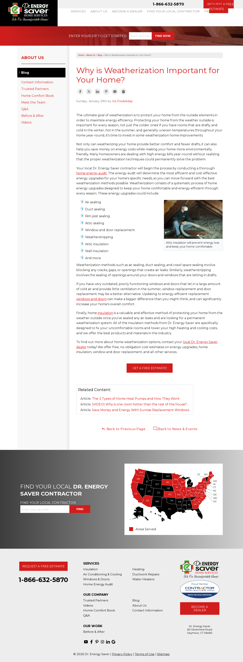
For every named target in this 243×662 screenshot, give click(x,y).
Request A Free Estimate (43, 566)
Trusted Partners (35, 89)
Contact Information (37, 82)
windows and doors (91, 299)
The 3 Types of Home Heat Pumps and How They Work (135, 398)
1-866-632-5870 (168, 4)
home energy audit (91, 173)
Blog (25, 72)
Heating (138, 569)
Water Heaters (143, 579)
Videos (26, 122)
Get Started (114, 36)
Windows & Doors (96, 579)
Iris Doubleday (122, 101)
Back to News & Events (175, 429)
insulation (105, 313)
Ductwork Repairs (145, 574)
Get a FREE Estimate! (150, 368)
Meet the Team (33, 102)
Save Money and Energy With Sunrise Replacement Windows (140, 410)
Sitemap (163, 654)
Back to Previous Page (123, 429)
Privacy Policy (122, 654)
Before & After (32, 116)
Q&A (24, 109)
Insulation (90, 569)
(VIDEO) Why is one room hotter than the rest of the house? (139, 404)
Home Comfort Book (37, 96)
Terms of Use (145, 654)
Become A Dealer (199, 608)
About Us (32, 57)
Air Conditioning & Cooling (102, 574)
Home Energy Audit (98, 584)
